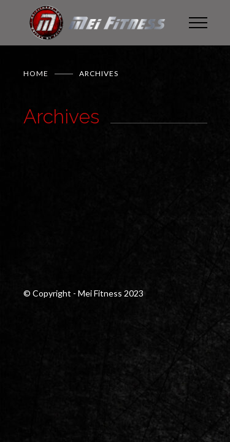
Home (35, 73)
